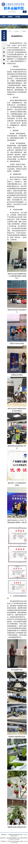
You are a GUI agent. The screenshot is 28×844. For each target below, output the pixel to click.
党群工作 (20, 19)
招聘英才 (20, 22)
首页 (4, 16)
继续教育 (5, 22)
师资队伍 (5, 19)
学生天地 (12, 19)
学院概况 (10, 16)
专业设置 (17, 16)
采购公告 (12, 22)
